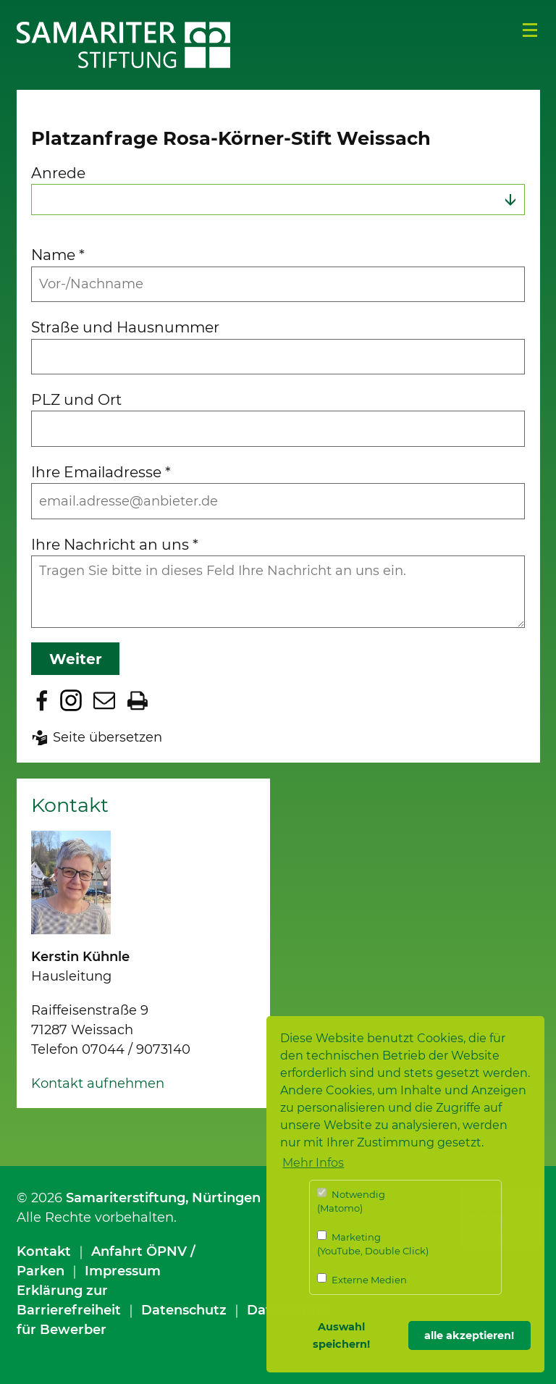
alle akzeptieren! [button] (469, 1335)
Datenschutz (184, 1310)
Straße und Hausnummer (125, 327)
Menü (530, 30)
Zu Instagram (71, 700)
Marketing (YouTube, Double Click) (373, 1243)
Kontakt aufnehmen (97, 1083)
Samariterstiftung (125, 1198)
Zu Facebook (42, 700)
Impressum (123, 1271)
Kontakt (44, 1251)
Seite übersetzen (107, 737)
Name (58, 255)
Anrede (58, 173)
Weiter (75, 659)
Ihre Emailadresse (101, 472)
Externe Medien (362, 1279)
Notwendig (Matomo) (351, 1201)
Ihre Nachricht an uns (114, 544)
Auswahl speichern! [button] (341, 1335)
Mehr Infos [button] (313, 1163)
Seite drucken (137, 700)
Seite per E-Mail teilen (104, 700)
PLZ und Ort (76, 399)
